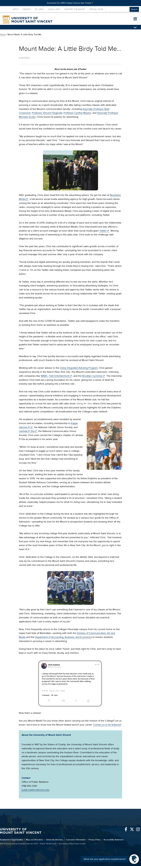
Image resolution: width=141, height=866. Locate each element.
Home (3, 34)
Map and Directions (35, 840)
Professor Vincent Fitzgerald (47, 112)
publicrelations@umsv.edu (35, 789)
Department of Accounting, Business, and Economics (63, 637)
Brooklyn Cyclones (92, 375)
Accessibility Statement (113, 840)
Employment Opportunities (12, 840)
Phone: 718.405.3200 (48, 844)
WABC (44, 375)
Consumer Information (76, 840)
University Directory (55, 840)
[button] (135, 19)
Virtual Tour (96, 9)
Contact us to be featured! (107, 724)
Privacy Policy (95, 840)
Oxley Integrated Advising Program (79, 367)
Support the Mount (74, 9)
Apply (16, 9)
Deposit (27, 9)
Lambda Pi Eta (26, 431)
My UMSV (39, 9)
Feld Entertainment (59, 375)
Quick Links (54, 9)
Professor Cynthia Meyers (77, 112)
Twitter (102, 230)
